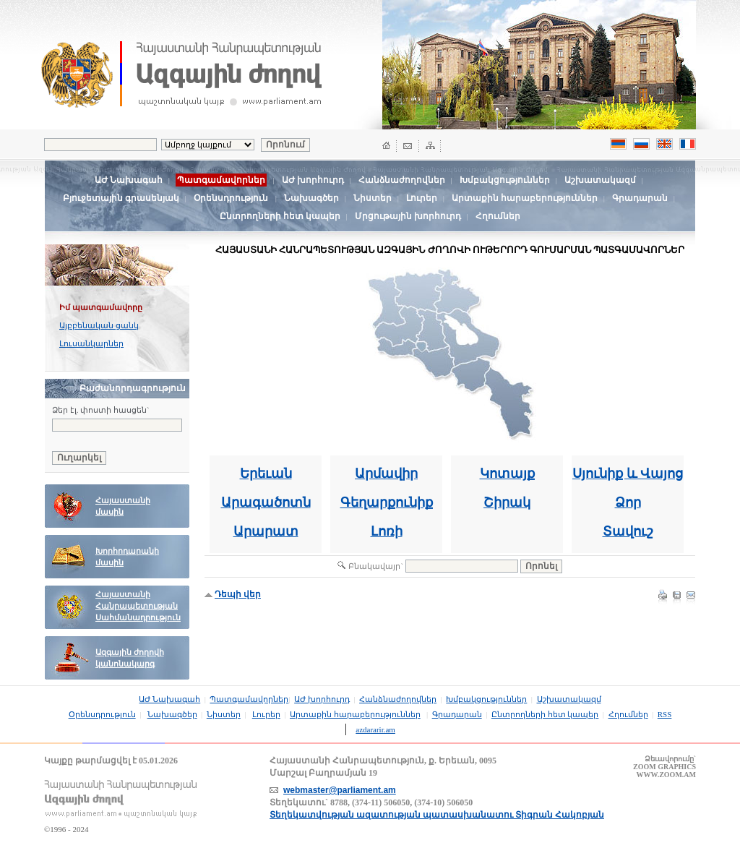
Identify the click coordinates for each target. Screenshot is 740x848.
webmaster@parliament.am (339, 790)
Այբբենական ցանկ (99, 325)
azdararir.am (375, 729)
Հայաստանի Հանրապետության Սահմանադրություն (138, 606)
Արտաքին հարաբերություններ (525, 198)
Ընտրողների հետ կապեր (280, 216)
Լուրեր (421, 198)
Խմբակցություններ (505, 180)
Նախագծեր (311, 198)
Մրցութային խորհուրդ (408, 216)
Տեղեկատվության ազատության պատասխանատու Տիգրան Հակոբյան (437, 815)
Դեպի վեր (238, 594)
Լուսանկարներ (91, 343)
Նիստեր (372, 198)
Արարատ (265, 531)
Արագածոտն (266, 502)
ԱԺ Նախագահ (129, 180)
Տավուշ (628, 531)
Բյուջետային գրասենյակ (121, 198)
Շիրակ (506, 502)
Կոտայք (507, 473)
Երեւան (266, 473)
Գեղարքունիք (386, 502)
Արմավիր (386, 473)
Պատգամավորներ (249, 699)
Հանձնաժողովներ (401, 180)
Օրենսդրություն (231, 198)
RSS (665, 714)
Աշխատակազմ (600, 180)
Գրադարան (640, 198)
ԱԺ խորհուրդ (313, 180)
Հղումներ (498, 216)
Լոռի (387, 531)
